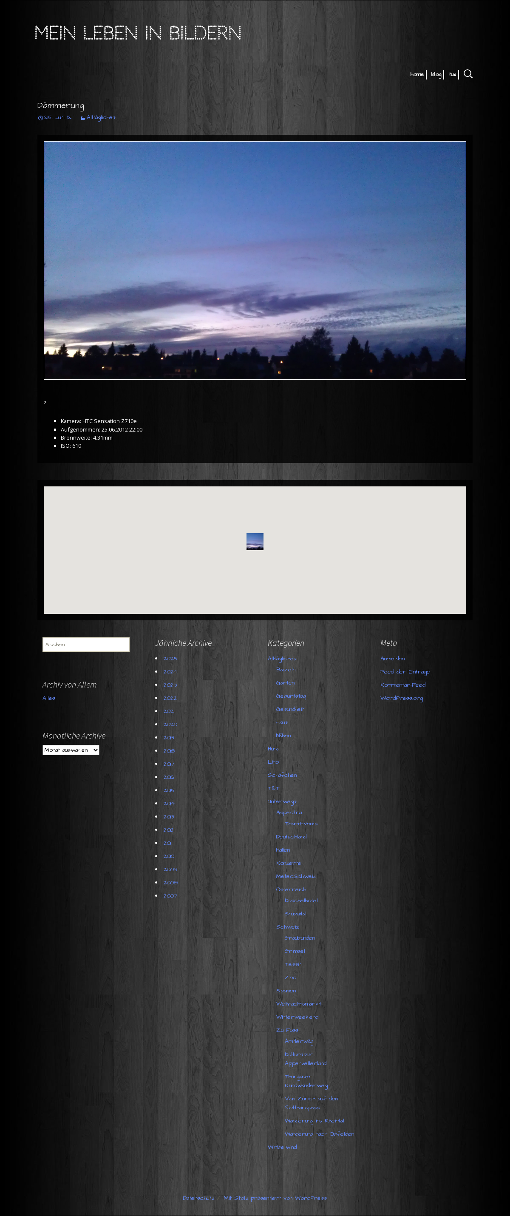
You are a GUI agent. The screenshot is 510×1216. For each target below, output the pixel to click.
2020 (171, 724)
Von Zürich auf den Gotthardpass (312, 1103)
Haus (283, 722)
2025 (172, 658)
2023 (171, 685)
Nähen (285, 735)
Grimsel (296, 951)
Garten (287, 683)
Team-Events (302, 823)
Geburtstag (292, 696)
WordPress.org (349, 705)
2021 (170, 711)
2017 (170, 764)
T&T (275, 788)
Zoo (292, 977)
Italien (284, 850)
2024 (172, 672)
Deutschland (293, 836)
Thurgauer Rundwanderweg (307, 1081)
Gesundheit (291, 709)
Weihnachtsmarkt (300, 1004)
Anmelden (340, 665)
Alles (50, 713)
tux (452, 74)
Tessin (294, 964)
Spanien (287, 990)
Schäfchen (283, 775)
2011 (169, 843)
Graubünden (301, 938)
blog (436, 74)
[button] (255, 541)
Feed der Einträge (353, 678)
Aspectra (290, 812)
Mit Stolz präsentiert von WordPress (275, 1198)
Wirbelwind (283, 1147)
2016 (170, 777)
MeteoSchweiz (297, 876)
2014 (170, 803)
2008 (172, 882)
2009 (172, 869)
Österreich (292, 889)
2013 (170, 817)
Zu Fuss (289, 1030)
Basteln (287, 669)
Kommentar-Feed (350, 692)
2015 (170, 790)
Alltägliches (101, 117)
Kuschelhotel (302, 900)
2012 (170, 830)
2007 (171, 896)
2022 (171, 698)
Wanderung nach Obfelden (320, 1134)
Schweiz (289, 927)
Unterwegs (283, 801)
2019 (170, 737)
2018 (170, 751)
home (417, 74)
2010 (170, 856)
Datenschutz (198, 1198)
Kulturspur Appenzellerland (307, 1059)
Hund (274, 748)
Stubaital (297, 913)
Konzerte (290, 863)
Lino (274, 762)
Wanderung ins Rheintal (316, 1121)
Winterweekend (299, 1017)
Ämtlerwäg (300, 1041)
